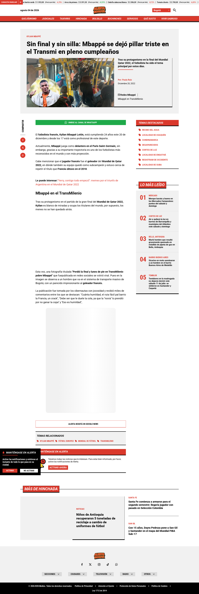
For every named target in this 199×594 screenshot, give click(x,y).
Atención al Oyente (106, 586)
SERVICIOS (132, 18)
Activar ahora (58, 467)
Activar (10, 470)
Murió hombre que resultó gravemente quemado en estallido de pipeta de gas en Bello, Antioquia (162, 244)
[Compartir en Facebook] (22, 140)
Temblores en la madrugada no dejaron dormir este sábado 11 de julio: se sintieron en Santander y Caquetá (162, 283)
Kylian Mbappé (45, 441)
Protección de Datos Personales (133, 586)
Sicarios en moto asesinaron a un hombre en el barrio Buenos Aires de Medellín (162, 263)
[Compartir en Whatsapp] (22, 155)
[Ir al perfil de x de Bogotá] (90, 564)
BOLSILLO (97, 18)
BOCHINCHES (114, 18)
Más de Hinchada (41, 488)
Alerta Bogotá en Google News (80, 424)
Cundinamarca (150, 140)
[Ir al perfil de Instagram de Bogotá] (99, 564)
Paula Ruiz (127, 80)
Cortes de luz (149, 150)
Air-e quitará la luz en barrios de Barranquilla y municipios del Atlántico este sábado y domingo (160, 223)
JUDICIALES (48, 18)
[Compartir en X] (22, 147)
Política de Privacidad (84, 586)
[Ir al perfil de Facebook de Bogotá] (82, 564)
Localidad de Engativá (154, 155)
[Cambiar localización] (161, 10)
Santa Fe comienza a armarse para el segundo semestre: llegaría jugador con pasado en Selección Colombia (150, 504)
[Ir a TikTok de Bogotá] (108, 564)
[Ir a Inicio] (99, 10)
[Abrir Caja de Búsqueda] (174, 10)
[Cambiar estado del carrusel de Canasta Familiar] (20, 2)
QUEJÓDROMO (29, 18)
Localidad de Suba (152, 165)
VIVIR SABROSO (169, 18)
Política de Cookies (159, 586)
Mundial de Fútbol (85, 441)
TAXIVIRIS (65, 18)
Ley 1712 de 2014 (99, 590)
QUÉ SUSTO (150, 18)
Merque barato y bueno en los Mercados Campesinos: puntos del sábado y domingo (161, 202)
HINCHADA (81, 18)
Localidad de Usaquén (154, 135)
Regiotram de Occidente (155, 160)
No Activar (29, 470)
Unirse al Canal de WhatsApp (81, 122)
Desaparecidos (150, 145)
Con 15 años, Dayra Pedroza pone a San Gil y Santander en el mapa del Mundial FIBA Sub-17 (152, 530)
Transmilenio (105, 441)
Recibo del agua (150, 130)
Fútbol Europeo (64, 441)
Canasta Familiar (9, 2)
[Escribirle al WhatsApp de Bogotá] (116, 564)
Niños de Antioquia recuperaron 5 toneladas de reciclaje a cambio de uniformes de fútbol (95, 520)
